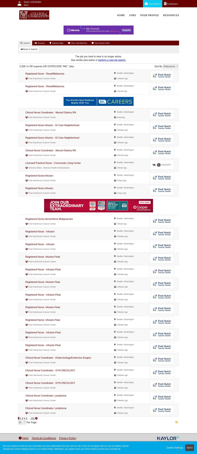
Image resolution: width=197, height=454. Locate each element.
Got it (190, 447)
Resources (171, 15)
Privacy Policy (67, 438)
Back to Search (29, 49)
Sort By (158, 66)
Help (24, 438)
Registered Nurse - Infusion (40, 231)
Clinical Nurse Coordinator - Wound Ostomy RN (50, 112)
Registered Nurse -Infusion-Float (42, 257)
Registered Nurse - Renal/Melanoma (44, 73)
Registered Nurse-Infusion (39, 175)
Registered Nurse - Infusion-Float (43, 269)
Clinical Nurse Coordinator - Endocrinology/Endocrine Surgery (58, 357)
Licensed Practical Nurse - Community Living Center (53, 163)
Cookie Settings (174, 447)
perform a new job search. (112, 60)
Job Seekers (153, 4)
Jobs (132, 15)
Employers (171, 4)
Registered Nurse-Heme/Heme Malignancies (49, 219)
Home (121, 15)
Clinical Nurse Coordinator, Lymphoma (45, 395)
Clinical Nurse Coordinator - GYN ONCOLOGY (50, 370)
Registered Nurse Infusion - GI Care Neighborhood (52, 125)
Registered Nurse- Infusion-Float (42, 282)
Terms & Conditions (44, 438)
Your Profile (149, 15)
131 (33, 418)
